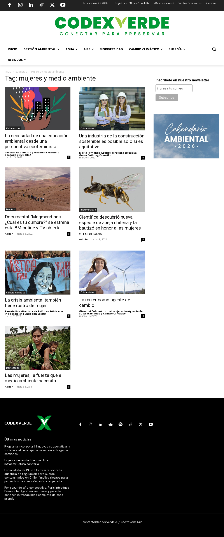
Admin (9, 233)
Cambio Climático (15, 292)
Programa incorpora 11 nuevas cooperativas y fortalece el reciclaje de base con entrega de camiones (37, 450)
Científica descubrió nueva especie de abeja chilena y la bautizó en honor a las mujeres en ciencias (110, 225)
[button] (214, 49)
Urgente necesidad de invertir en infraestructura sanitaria (27, 462)
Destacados (12, 367)
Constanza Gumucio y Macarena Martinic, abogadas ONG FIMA (32, 153)
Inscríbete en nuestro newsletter (182, 80)
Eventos (10, 209)
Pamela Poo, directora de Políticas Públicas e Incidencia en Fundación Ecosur (34, 312)
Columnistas (13, 128)
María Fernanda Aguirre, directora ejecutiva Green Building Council (108, 154)
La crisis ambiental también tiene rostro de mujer (33, 302)
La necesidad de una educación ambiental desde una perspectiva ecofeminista (36, 141)
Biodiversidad (88, 209)
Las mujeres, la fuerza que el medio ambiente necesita (34, 378)
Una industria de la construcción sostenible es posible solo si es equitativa (111, 141)
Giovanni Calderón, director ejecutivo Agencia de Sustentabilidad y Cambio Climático (111, 312)
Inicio (8, 72)
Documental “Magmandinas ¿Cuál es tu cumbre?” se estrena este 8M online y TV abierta (37, 222)
